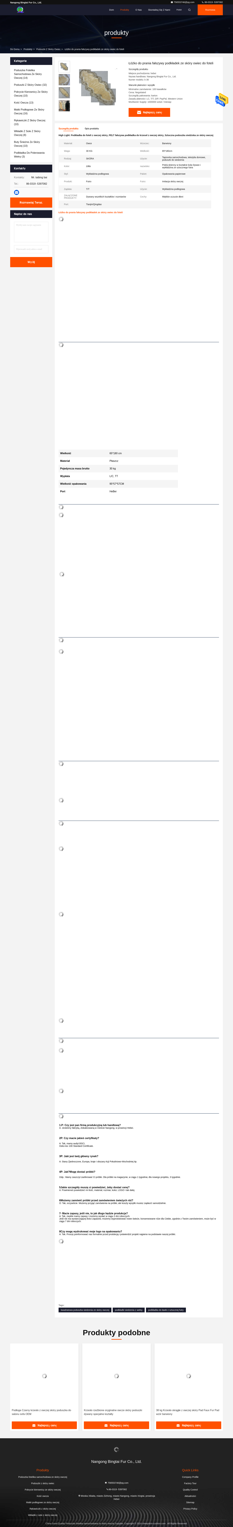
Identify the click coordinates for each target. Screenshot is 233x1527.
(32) (30, 85)
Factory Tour (190, 1483)
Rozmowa (210, 10)
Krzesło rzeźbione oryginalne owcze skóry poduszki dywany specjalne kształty (113, 1412)
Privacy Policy (190, 1508)
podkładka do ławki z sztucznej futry (166, 1310)
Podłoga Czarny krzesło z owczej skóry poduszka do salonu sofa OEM (41, 1412)
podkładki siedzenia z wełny (128, 1310)
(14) (28, 74)
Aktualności (190, 1496)
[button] (64, 110)
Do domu (15, 49)
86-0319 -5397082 (212, 2)
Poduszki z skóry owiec (48, 49)
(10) (31, 93)
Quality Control (190, 1489)
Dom (111, 10)
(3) (29, 154)
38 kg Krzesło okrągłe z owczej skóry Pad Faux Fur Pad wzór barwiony (187, 1412)
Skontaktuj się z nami (159, 10)
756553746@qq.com (183, 2)
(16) (29, 111)
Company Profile (190, 1477)
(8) (27, 133)
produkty (28, 49)
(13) (23, 102)
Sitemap (190, 1502)
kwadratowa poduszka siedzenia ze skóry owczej (85, 1310)
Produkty (124, 10)
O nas (138, 10)
